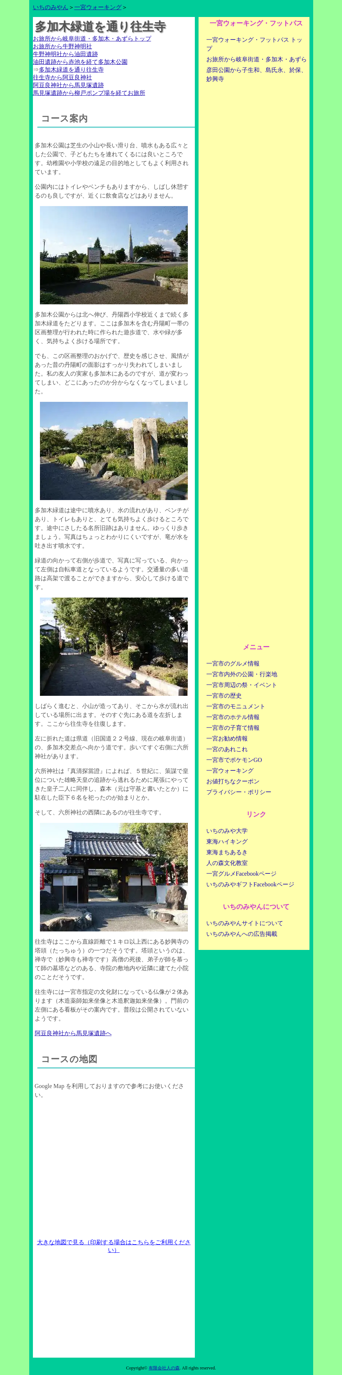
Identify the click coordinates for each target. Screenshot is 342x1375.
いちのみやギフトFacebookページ (250, 884)
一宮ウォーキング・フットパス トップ (254, 44)
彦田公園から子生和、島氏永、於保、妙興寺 (256, 74)
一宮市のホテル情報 (233, 717)
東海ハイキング (227, 841)
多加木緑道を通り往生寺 (71, 69)
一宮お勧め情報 (227, 738)
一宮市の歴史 (224, 695)
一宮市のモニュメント (235, 706)
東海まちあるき (227, 852)
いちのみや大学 (227, 831)
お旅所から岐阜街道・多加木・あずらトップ (92, 38)
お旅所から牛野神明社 (62, 46)
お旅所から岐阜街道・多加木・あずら (256, 59)
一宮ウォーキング (98, 7)
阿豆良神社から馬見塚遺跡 (68, 85)
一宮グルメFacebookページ (241, 874)
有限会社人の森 (164, 1368)
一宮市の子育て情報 (233, 728)
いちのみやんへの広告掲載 (241, 934)
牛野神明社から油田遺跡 (65, 54)
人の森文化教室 (227, 863)
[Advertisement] (114, 1306)
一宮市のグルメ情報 (233, 663)
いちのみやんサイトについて (244, 923)
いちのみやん (50, 7)
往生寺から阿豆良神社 (62, 77)
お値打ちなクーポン (233, 781)
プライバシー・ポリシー (238, 792)
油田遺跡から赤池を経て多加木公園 (80, 62)
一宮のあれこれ (227, 749)
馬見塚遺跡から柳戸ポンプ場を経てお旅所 (89, 93)
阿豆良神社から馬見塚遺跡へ (73, 1033)
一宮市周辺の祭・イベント (241, 685)
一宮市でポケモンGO (234, 760)
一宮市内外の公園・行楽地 (241, 674)
